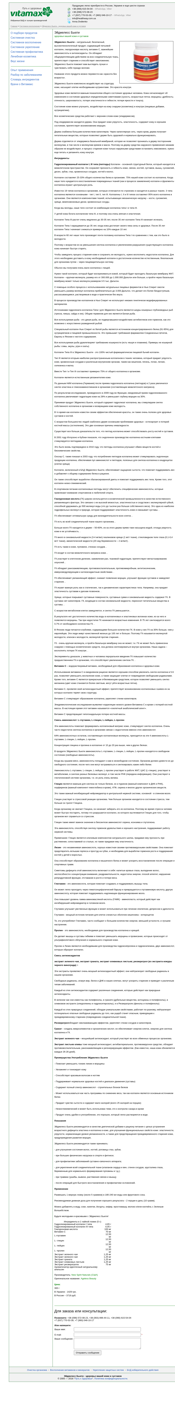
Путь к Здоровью (83, 1380)
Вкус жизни (18, 61)
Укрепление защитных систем (108, 1372)
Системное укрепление (25, 47)
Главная (14, 26)
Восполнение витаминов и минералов (70, 1372)
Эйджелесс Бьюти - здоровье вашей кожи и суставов (64, 26)
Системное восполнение (29, 26)
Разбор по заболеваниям (26, 74)
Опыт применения (22, 70)
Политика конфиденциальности (110, 1380)
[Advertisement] (105, 1393)
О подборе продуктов (24, 33)
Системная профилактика (27, 51)
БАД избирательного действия (142, 1372)
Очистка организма (37, 1372)
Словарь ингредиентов (25, 79)
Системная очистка (23, 37)
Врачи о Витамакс (22, 84)
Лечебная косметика (23, 56)
